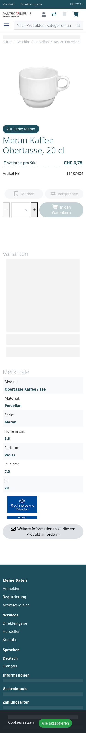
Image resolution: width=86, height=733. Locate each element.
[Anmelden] (44, 14)
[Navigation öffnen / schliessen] (8, 25)
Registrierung (14, 596)
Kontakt (9, 639)
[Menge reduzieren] (6, 209)
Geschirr (23, 42)
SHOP (7, 42)
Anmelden (11, 588)
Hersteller (11, 631)
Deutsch (75, 4)
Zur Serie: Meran (21, 128)
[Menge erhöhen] (34, 209)
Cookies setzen (21, 722)
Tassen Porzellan (66, 42)
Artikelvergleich (16, 604)
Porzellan (41, 42)
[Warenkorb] (76, 14)
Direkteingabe (15, 623)
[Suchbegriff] (44, 25)
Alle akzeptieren (55, 723)
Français (10, 666)
